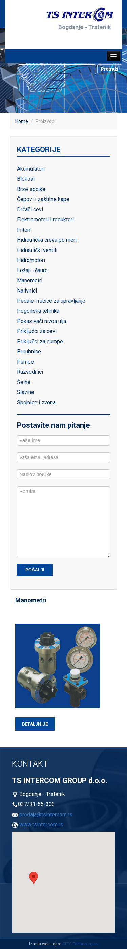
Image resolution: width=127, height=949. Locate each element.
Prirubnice (29, 351)
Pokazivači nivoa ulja (41, 321)
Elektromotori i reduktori (45, 219)
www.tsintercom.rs (41, 824)
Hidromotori (31, 260)
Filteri (23, 230)
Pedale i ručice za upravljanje (51, 301)
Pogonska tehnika (38, 311)
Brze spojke (31, 189)
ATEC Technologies (80, 944)
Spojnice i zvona (36, 402)
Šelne (23, 382)
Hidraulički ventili (37, 250)
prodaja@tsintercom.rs (45, 814)
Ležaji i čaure (32, 270)
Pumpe (25, 362)
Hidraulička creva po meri (47, 240)
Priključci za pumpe (40, 341)
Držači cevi (30, 209)
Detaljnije (35, 724)
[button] (33, 878)
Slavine (25, 392)
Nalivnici (27, 290)
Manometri (29, 280)
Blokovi (26, 179)
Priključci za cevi (37, 331)
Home (21, 121)
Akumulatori (31, 169)
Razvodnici (30, 372)
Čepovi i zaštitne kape (43, 199)
